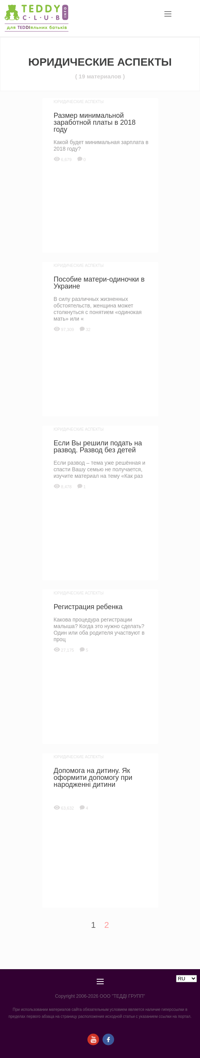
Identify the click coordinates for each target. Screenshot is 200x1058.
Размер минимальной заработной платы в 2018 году (95, 122)
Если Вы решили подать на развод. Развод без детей (98, 446)
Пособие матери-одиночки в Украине (99, 283)
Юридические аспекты (79, 102)
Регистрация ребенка (88, 606)
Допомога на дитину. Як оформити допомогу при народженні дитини (93, 777)
